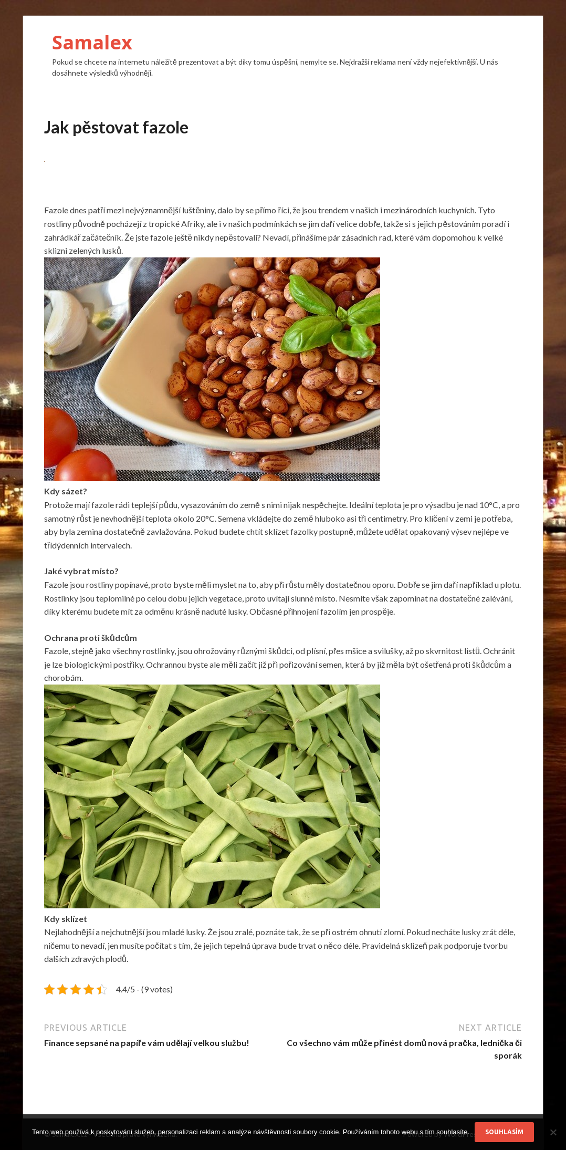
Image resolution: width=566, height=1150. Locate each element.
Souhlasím (504, 1131)
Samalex (92, 42)
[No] (553, 1132)
